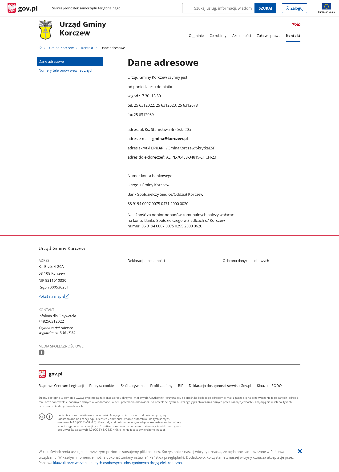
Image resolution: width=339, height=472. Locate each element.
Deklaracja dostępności (146, 260)
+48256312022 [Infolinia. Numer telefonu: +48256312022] (51, 321)
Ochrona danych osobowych (246, 260)
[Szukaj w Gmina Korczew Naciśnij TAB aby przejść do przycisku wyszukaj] (218, 8)
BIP (180, 385)
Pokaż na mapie (54, 296)
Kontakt (87, 48)
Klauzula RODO (269, 385)
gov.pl (51, 374)
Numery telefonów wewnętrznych (66, 70)
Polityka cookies (102, 385)
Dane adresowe (51, 61)
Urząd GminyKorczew (83, 29)
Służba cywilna (133, 385)
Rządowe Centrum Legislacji (61, 385)
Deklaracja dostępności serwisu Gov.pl (220, 385)
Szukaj (265, 8)
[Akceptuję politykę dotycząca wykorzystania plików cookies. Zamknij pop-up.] (299, 451)
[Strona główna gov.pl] (23, 8)
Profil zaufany (161, 385)
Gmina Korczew (61, 48)
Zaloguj (298, 9)
